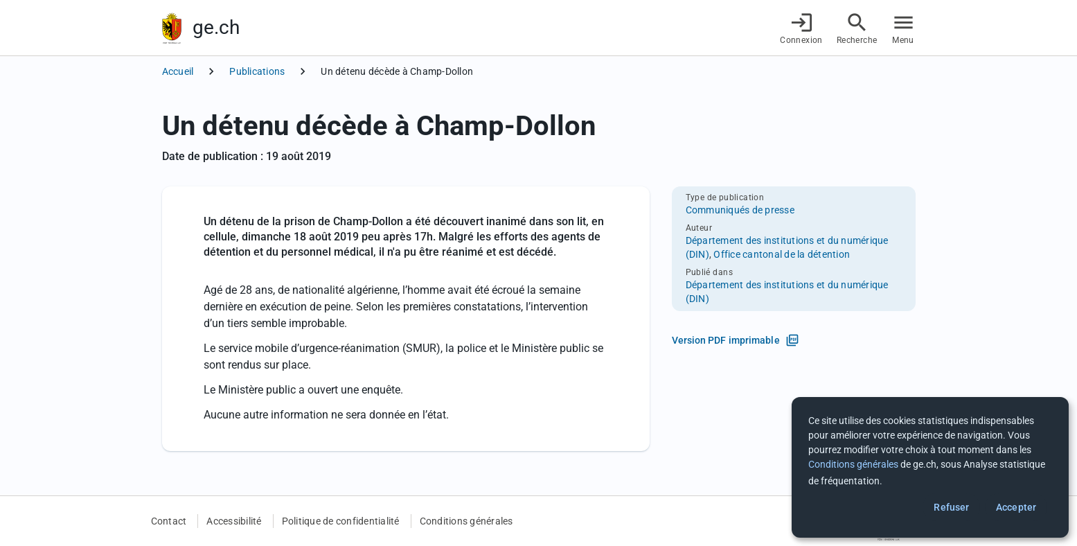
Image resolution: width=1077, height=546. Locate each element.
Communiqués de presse (740, 209)
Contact (169, 521)
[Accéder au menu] (903, 28)
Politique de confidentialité (341, 521)
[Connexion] (801, 28)
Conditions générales (466, 521)
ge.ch (216, 27)
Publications (257, 71)
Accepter (1016, 507)
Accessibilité (233, 521)
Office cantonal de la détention (781, 254)
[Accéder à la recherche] (857, 28)
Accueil (178, 71)
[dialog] (930, 467)
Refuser (951, 507)
